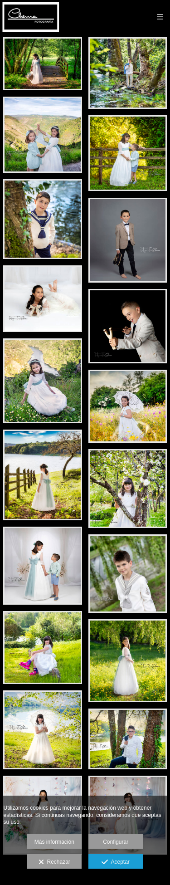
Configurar (115, 842)
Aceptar (115, 862)
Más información (54, 842)
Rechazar (54, 862)
